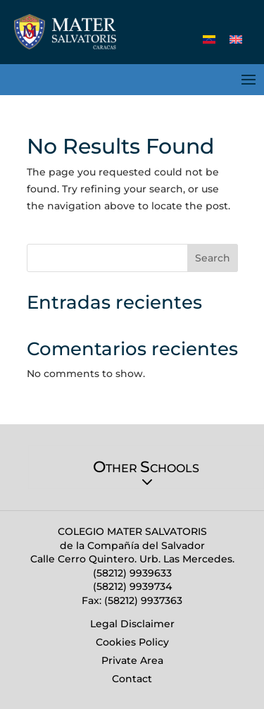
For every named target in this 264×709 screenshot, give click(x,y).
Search (212, 258)
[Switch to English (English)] (235, 39)
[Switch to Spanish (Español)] (209, 39)
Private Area (132, 660)
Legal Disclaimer (132, 623)
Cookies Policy (132, 642)
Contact (132, 678)
